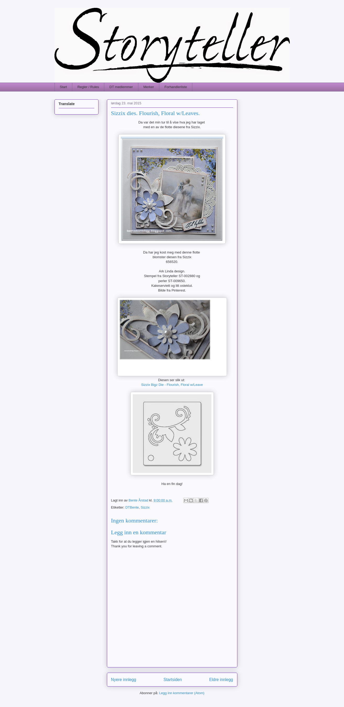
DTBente (132, 507)
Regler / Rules (88, 87)
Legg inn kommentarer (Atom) (181, 693)
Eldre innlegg (221, 679)
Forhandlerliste (176, 87)
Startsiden (172, 679)
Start (63, 87)
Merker (148, 87)
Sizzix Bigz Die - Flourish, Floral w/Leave (172, 385)
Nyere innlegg (123, 679)
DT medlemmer (121, 87)
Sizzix (145, 507)
